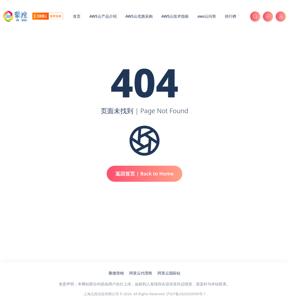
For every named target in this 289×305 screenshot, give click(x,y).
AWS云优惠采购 (139, 16)
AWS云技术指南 (175, 16)
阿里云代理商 (140, 273)
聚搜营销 (116, 273)
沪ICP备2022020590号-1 (185, 293)
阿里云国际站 (169, 273)
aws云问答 (206, 16)
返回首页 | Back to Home (144, 173)
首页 (77, 16)
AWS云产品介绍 (102, 16)
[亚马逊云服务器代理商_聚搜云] (33, 16)
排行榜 (233, 16)
